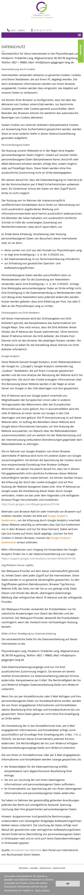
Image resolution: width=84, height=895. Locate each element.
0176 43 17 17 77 (42, 30)
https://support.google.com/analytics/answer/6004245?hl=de (38, 558)
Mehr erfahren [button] (42, 890)
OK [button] (67, 883)
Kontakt (34, 868)
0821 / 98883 (17, 30)
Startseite (23, 868)
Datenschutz (59, 868)
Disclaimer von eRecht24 (26, 850)
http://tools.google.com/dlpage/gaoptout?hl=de (30, 504)
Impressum (45, 868)
